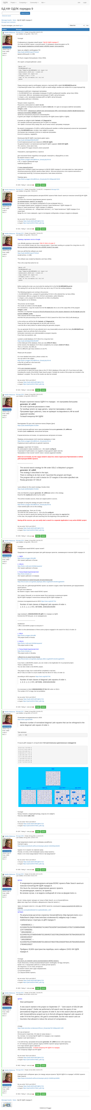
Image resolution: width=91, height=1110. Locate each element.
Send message (7, 47)
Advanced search (6, 16)
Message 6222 (20, 233)
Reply (37, 185)
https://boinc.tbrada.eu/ (25, 574)
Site (43, 2)
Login (84, 2)
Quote (43, 185)
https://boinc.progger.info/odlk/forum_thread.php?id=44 (34, 159)
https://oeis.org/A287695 (25, 719)
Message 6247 (20, 711)
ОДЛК (5, 3)
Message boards (6, 20)
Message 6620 (20, 874)
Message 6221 (20, 189)
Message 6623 (20, 1070)
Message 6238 (20, 394)
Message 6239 (20, 540)
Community (34, 2)
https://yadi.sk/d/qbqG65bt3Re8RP (28, 140)
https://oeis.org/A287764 (48, 601)
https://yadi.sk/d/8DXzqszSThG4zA (28, 52)
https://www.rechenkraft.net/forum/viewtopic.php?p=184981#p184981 (39, 1078)
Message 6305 (20, 836)
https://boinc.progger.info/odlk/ (27, 558)
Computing (23, 2)
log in (20, 25)
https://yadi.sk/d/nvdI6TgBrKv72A (33, 221)
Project (13, 2)
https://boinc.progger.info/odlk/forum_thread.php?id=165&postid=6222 (39, 179)
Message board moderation (8, 22)
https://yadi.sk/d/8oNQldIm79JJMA (28, 425)
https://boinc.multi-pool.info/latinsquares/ (30, 566)
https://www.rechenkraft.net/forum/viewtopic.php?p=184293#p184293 (39, 846)
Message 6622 (20, 992)
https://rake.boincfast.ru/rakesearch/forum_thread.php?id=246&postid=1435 (41, 1028)
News (14, 20)
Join (79, 2)
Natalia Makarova (9, 32)
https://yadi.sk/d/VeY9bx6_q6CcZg (33, 223)
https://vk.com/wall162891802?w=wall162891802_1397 (34, 910)
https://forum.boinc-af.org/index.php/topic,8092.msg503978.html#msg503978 (41, 582)
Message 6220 (20, 32)
